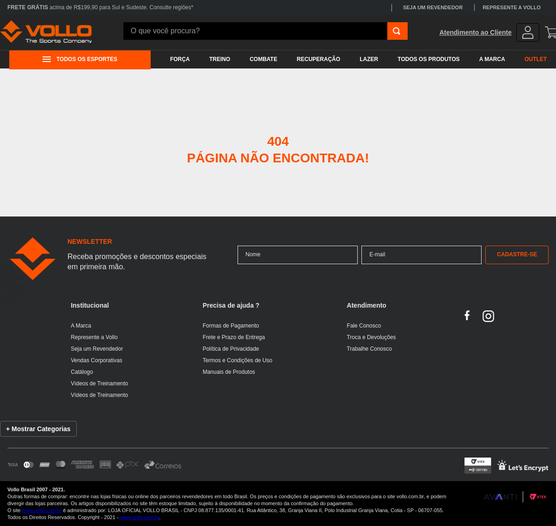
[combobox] (265, 31)
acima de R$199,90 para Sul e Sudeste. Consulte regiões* (100, 7)
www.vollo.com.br (42, 510)
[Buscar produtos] (396, 31)
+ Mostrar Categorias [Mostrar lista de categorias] (38, 429)
